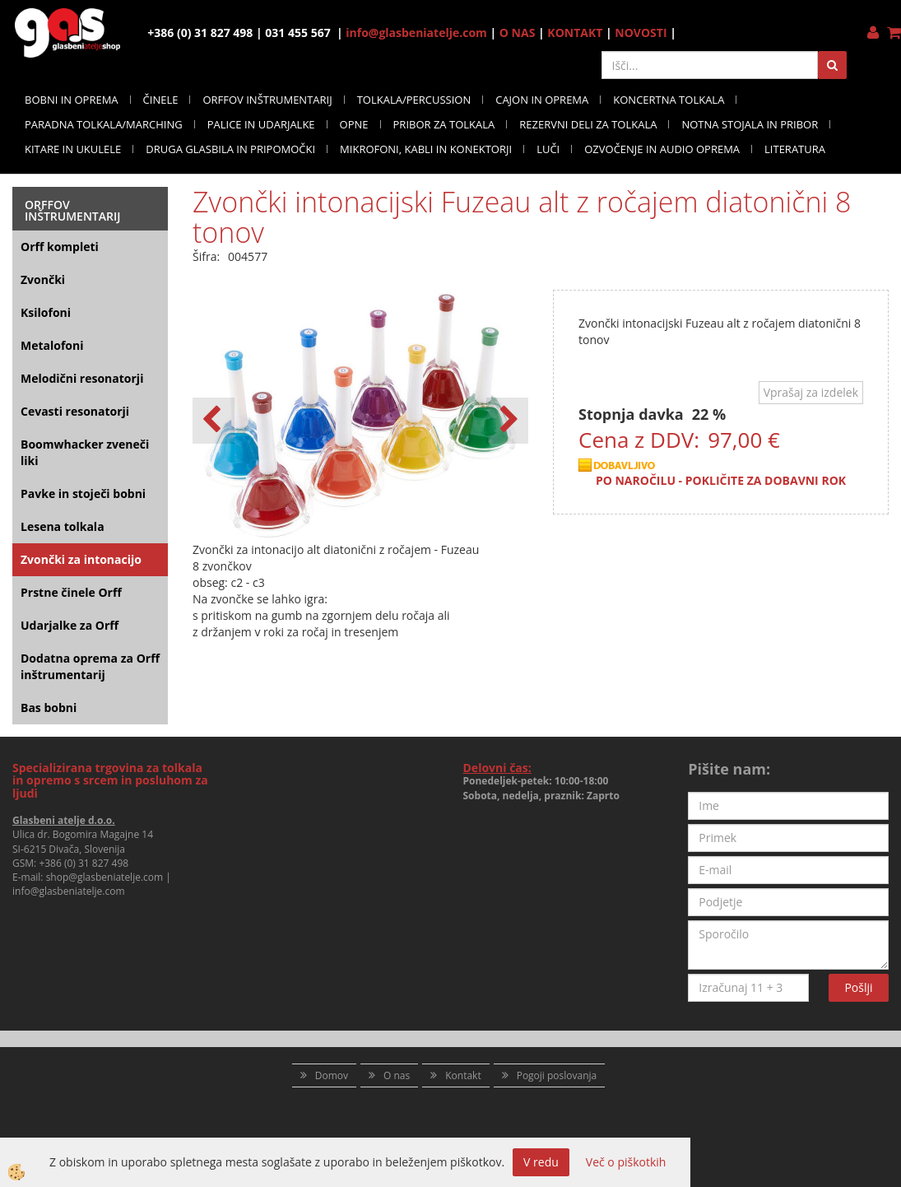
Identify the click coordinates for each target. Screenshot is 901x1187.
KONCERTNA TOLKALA (668, 99)
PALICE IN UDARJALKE (261, 124)
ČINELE (161, 99)
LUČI (548, 149)
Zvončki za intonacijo (81, 559)
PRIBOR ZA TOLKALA (444, 124)
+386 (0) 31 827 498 (83, 863)
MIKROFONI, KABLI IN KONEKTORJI (426, 149)
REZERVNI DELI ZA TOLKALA (588, 124)
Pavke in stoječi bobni (83, 493)
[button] (507, 421)
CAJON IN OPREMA (541, 99)
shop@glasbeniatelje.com (105, 877)
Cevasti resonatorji (75, 411)
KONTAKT (574, 32)
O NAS (517, 32)
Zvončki (43, 279)
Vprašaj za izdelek (811, 392)
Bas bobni (49, 707)
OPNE (354, 124)
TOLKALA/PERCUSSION (414, 99)
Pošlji (858, 987)
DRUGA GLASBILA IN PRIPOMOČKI (230, 149)
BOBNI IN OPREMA (71, 99)
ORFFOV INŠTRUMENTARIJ (267, 99)
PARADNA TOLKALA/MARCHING (104, 124)
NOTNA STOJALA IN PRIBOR (749, 124)
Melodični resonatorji (82, 378)
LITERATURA (794, 149)
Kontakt (463, 1075)
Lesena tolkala (62, 526)
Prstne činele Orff (71, 592)
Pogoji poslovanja (557, 1075)
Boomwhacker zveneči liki (85, 452)
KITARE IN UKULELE (73, 149)
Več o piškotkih (626, 1162)
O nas (396, 1075)
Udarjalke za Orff (69, 625)
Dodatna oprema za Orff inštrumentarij (90, 666)
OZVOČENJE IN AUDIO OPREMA (662, 149)
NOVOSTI (640, 32)
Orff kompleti (60, 246)
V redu (541, 1162)
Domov (331, 1075)
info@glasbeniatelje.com (416, 32)
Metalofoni (52, 345)
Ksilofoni (46, 312)
